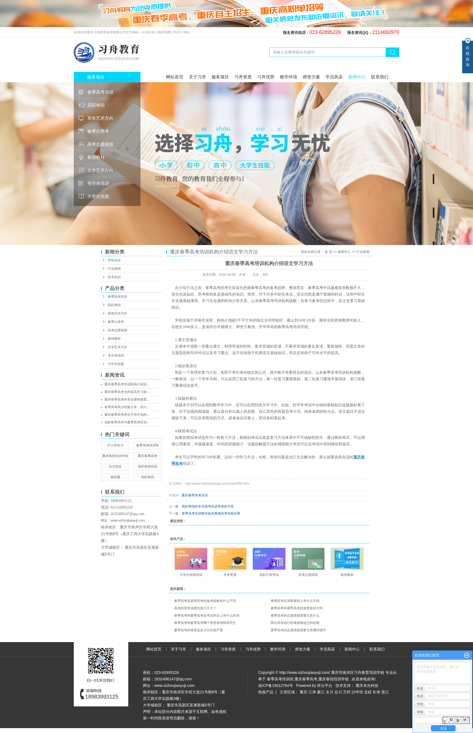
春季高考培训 (100, 92)
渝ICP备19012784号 (275, 685)
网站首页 (174, 77)
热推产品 (265, 692)
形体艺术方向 (100, 118)
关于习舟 (197, 77)
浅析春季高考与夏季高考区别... (126, 422)
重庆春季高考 (147, 456)
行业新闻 (114, 269)
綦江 (321, 692)
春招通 (115, 477)
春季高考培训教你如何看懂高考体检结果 (211, 513)
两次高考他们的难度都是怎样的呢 (295, 623)
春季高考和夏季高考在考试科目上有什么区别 (206, 615)
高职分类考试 (269, 575)
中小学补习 (115, 445)
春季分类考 (98, 131)
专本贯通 (230, 575)
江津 (312, 692)
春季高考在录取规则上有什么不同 (295, 601)
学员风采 (334, 77)
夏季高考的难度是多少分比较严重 (198, 630)
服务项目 (220, 77)
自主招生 (115, 466)
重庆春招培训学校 (115, 456)
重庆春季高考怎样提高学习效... (126, 392)
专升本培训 (98, 183)
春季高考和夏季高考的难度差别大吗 (297, 608)
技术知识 (114, 277)
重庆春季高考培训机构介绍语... (126, 384)
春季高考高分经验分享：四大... (126, 407)
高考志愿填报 (100, 144)
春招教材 (96, 157)
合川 (338, 692)
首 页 (328, 252)
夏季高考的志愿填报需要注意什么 (295, 615)
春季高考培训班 (147, 445)
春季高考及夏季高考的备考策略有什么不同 (205, 601)
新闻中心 (357, 77)
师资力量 (311, 77)
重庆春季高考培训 (195, 495)
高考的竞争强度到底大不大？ (195, 608)
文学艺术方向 (100, 170)
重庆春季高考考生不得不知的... (126, 415)
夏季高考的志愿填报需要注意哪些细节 (298, 630)
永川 (329, 692)
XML (186, 32)
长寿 (376, 692)
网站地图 (165, 32)
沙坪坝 (357, 692)
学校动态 (114, 260)
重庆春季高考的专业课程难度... (126, 399)
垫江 (385, 692)
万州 (346, 692)
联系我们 (379, 77)
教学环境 (288, 77)
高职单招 (96, 105)
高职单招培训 (147, 466)
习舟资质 (243, 77)
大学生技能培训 (191, 575)
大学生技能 (98, 196)
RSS (177, 32)
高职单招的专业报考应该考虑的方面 (208, 506)
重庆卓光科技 (367, 685)
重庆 (303, 692)
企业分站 (148, 32)
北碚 (368, 692)
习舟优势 (265, 77)
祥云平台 (324, 685)
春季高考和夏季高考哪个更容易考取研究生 (205, 623)
